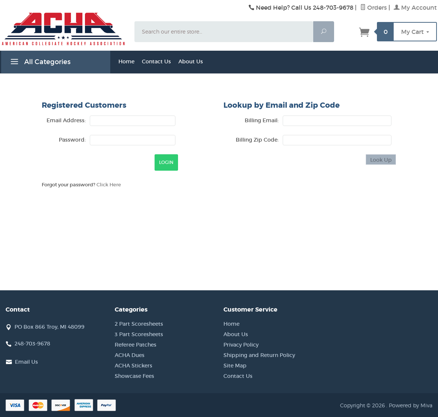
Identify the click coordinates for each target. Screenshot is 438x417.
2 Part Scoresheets (139, 323)
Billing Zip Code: (257, 139)
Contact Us (156, 61)
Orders (373, 7)
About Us (190, 61)
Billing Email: (262, 120)
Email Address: (66, 120)
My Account (415, 7)
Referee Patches (135, 344)
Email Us (26, 361)
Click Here (108, 184)
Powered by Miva (410, 405)
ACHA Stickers (133, 365)
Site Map (235, 365)
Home (126, 61)
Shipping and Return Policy (259, 355)
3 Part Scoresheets (139, 334)
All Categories (39, 63)
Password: (72, 139)
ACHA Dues (130, 355)
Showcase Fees (134, 376)
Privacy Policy (240, 344)
